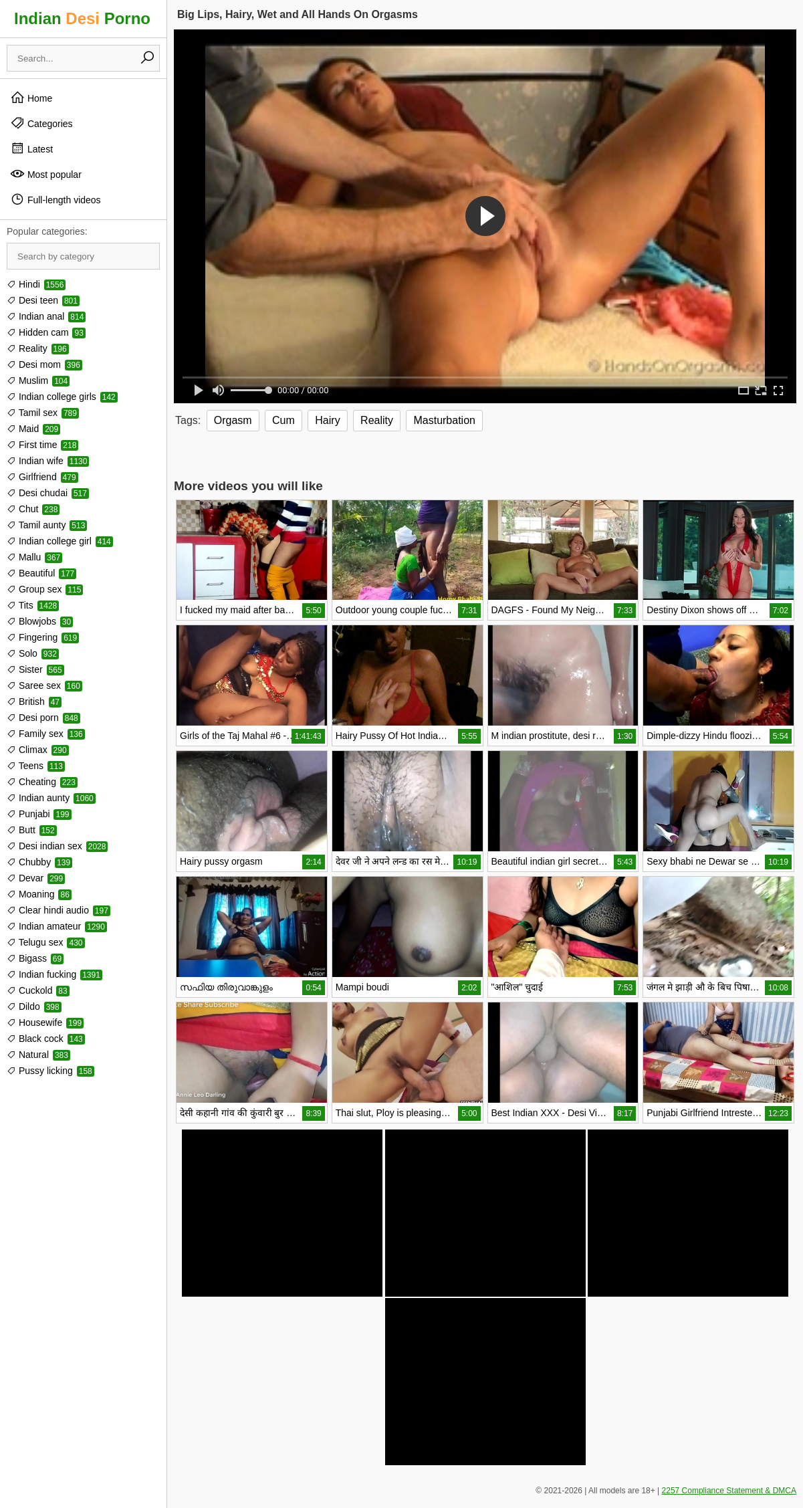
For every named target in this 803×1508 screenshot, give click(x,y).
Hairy (327, 420)
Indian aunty (51, 797)
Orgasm (233, 420)
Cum (283, 420)
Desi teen (43, 300)
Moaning (39, 894)
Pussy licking (50, 1070)
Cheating (42, 781)
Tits (33, 605)
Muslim (38, 380)
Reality (38, 348)
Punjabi (39, 814)
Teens (36, 765)
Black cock (46, 1038)
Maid (33, 428)
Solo (33, 653)
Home (31, 97)
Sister (35, 669)
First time (42, 444)
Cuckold (38, 990)
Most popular (46, 174)
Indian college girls (62, 396)
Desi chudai (48, 493)
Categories (41, 123)
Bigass (35, 958)
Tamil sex (43, 412)
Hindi (36, 284)
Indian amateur (57, 926)
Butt (32, 830)
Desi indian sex (57, 846)
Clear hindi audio (58, 910)
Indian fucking (54, 974)
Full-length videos (55, 199)
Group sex (45, 589)
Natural (38, 1054)
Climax (38, 749)
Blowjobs (40, 621)
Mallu (34, 557)
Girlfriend (42, 476)
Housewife (45, 1022)
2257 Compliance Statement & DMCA (729, 1490)
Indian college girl (60, 541)
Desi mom (44, 364)
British (34, 701)
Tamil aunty (47, 525)
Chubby (39, 862)
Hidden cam (46, 332)
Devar (36, 878)
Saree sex (44, 685)
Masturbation (444, 420)
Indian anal (46, 316)
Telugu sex (46, 942)
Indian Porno (82, 18)
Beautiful (41, 573)
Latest (31, 148)
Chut (33, 509)
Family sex (46, 733)
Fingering (43, 637)
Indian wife (48, 460)
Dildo (34, 1006)
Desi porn (43, 717)
